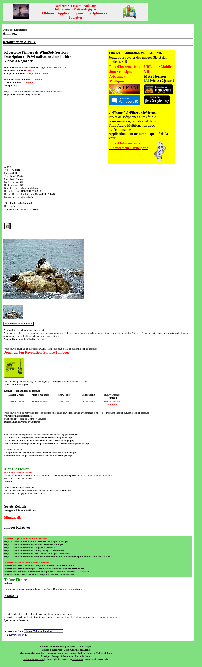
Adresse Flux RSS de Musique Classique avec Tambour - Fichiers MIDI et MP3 (45, 568)
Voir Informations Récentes (18, 415)
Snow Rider (64, 394)
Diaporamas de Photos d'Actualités (22, 421)
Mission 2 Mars (16, 394)
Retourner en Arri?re (19, 42)
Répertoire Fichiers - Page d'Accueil (22, 94)
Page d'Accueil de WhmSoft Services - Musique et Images (33, 544)
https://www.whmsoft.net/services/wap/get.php (50, 440)
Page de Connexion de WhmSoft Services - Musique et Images (36, 541)
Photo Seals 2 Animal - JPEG (47, 214)
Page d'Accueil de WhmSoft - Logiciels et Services (29, 547)
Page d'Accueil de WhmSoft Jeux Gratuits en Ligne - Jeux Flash (37, 553)
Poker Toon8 (88, 394)
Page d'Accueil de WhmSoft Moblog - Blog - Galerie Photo (34, 550)
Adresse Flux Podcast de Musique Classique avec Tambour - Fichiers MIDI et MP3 (46, 571)
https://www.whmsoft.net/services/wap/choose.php (63, 443)
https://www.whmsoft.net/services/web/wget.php (47, 455)
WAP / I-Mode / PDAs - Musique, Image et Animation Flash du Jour (39, 574)
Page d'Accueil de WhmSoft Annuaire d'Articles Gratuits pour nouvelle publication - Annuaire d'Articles (58, 556)
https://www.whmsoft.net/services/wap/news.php (47, 437)
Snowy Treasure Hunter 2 (112, 396)
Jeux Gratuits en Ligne (16, 384)
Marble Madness (40, 394)
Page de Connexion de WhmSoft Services (24, 339)
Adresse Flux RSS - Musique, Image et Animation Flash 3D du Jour (39, 565)
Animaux (11, 596)
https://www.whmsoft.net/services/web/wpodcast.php (50, 452)
